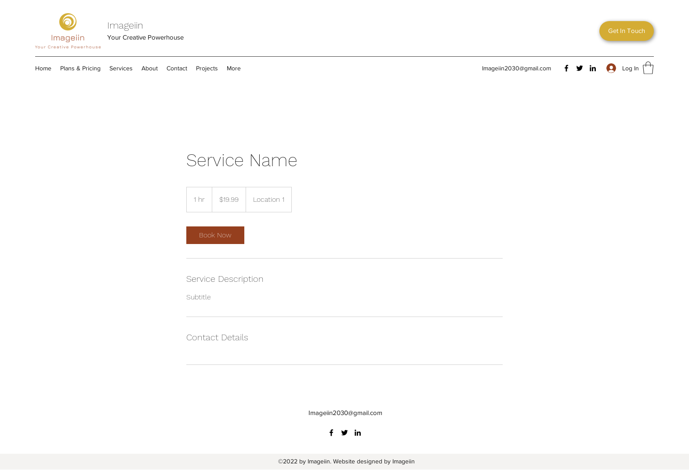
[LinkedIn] (592, 68)
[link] (215, 235)
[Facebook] (566, 68)
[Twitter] (579, 68)
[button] (626, 31)
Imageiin (125, 25)
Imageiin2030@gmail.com (516, 68)
